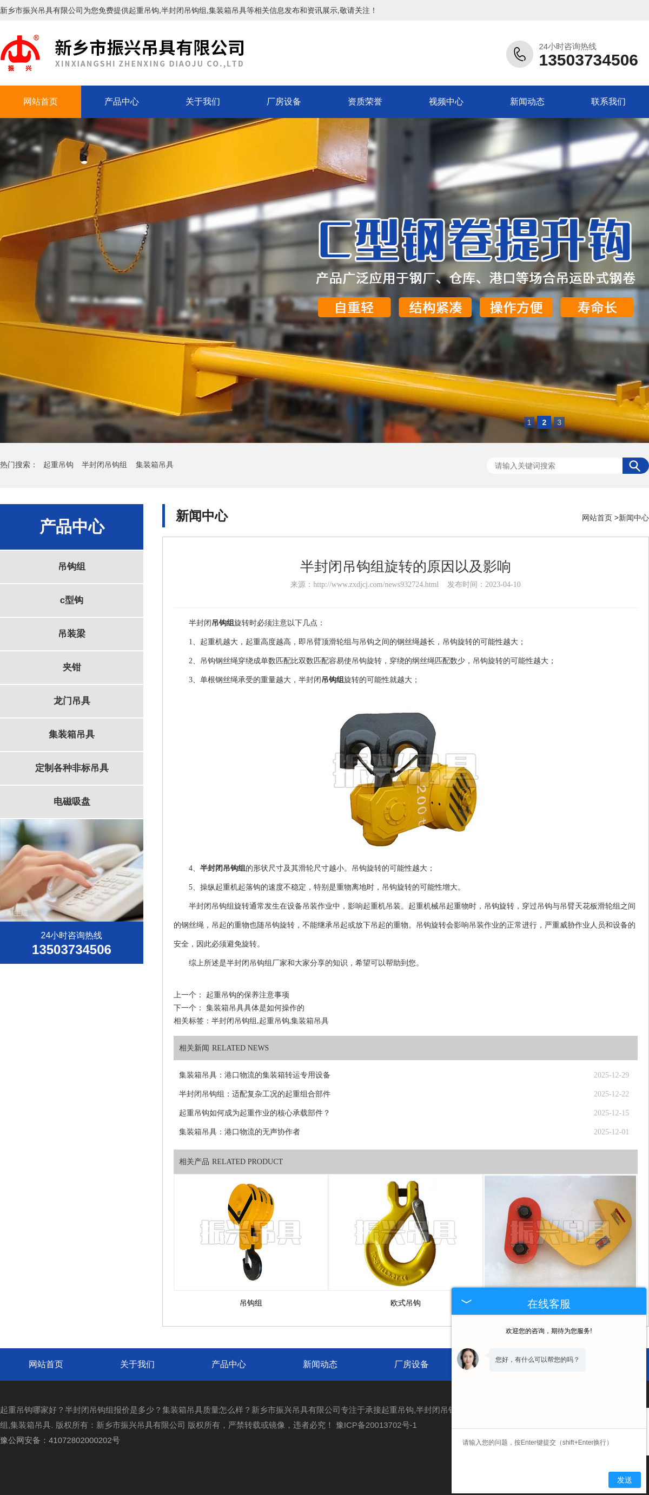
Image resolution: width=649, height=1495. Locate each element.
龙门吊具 (72, 701)
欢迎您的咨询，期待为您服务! (549, 1331)
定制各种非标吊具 (72, 768)
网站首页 (40, 101)
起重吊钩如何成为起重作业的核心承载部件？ (254, 1113)
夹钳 (72, 667)
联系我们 (608, 101)
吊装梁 (71, 634)
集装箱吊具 (155, 465)
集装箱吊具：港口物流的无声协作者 (239, 1132)
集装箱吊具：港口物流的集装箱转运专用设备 (254, 1075)
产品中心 (121, 101)
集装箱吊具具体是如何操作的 (255, 1008)
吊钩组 (71, 567)
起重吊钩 (144, 10)
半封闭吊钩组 (105, 465)
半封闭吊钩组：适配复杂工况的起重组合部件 (254, 1094)
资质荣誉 (365, 101)
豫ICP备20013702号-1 (376, 1424)
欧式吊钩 (405, 1303)
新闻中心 (634, 517)
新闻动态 (527, 101)
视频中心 (446, 101)
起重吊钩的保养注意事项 (247, 995)
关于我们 (203, 101)
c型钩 (71, 600)
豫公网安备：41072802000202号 (60, 1440)
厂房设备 (284, 101)
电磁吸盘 (72, 802)
